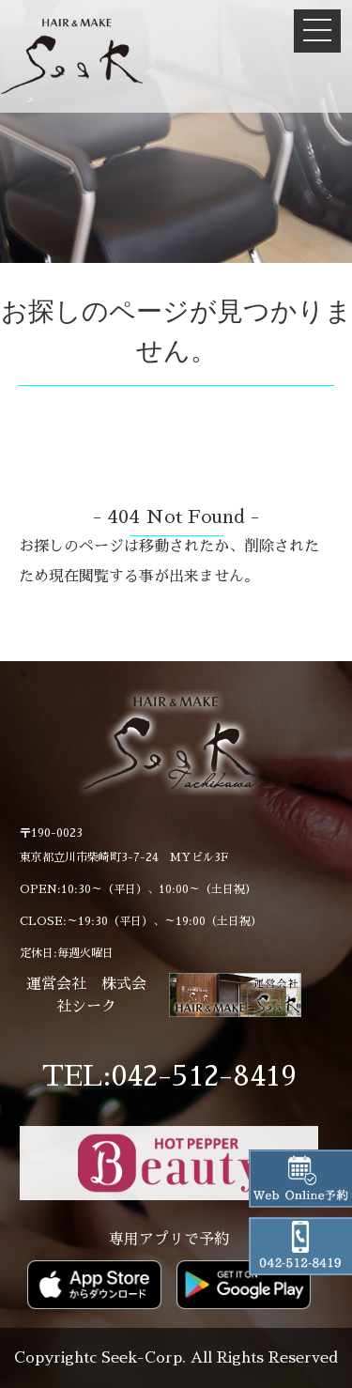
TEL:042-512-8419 (169, 1076)
